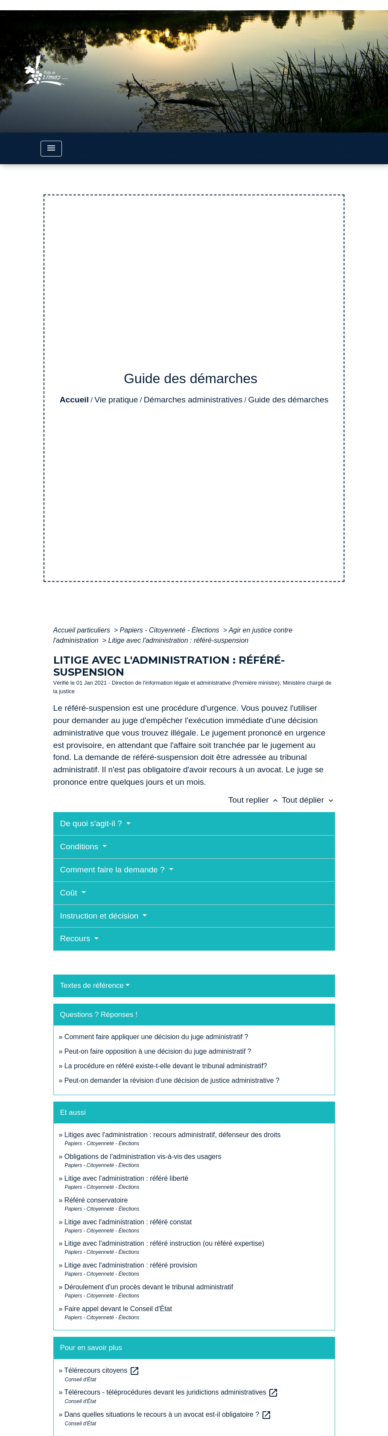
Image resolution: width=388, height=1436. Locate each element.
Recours (76, 938)
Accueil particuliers (82, 630)
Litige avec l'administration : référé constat (128, 1222)
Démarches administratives (193, 399)
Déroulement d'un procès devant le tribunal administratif (148, 1287)
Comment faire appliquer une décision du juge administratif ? (156, 1036)
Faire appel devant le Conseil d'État (118, 1308)
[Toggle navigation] (51, 149)
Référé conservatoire (96, 1200)
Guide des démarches (288, 399)
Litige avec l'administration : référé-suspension (178, 640)
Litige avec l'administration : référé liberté (126, 1178)
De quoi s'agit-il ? (92, 823)
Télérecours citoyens (102, 1370)
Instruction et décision (100, 915)
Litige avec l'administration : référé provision (130, 1265)
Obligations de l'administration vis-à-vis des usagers (143, 1156)
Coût (69, 892)
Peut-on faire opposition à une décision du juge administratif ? (157, 1051)
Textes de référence (92, 985)
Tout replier (255, 799)
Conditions (80, 846)
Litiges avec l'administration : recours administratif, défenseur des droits (172, 1134)
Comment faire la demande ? (113, 869)
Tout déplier (308, 799)
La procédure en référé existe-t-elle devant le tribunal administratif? (165, 1066)
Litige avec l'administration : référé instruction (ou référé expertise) (164, 1243)
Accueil (74, 399)
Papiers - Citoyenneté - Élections (170, 630)
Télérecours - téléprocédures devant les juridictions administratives (171, 1392)
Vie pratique (116, 399)
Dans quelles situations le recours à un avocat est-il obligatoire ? (167, 1414)
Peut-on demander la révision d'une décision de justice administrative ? (172, 1080)
